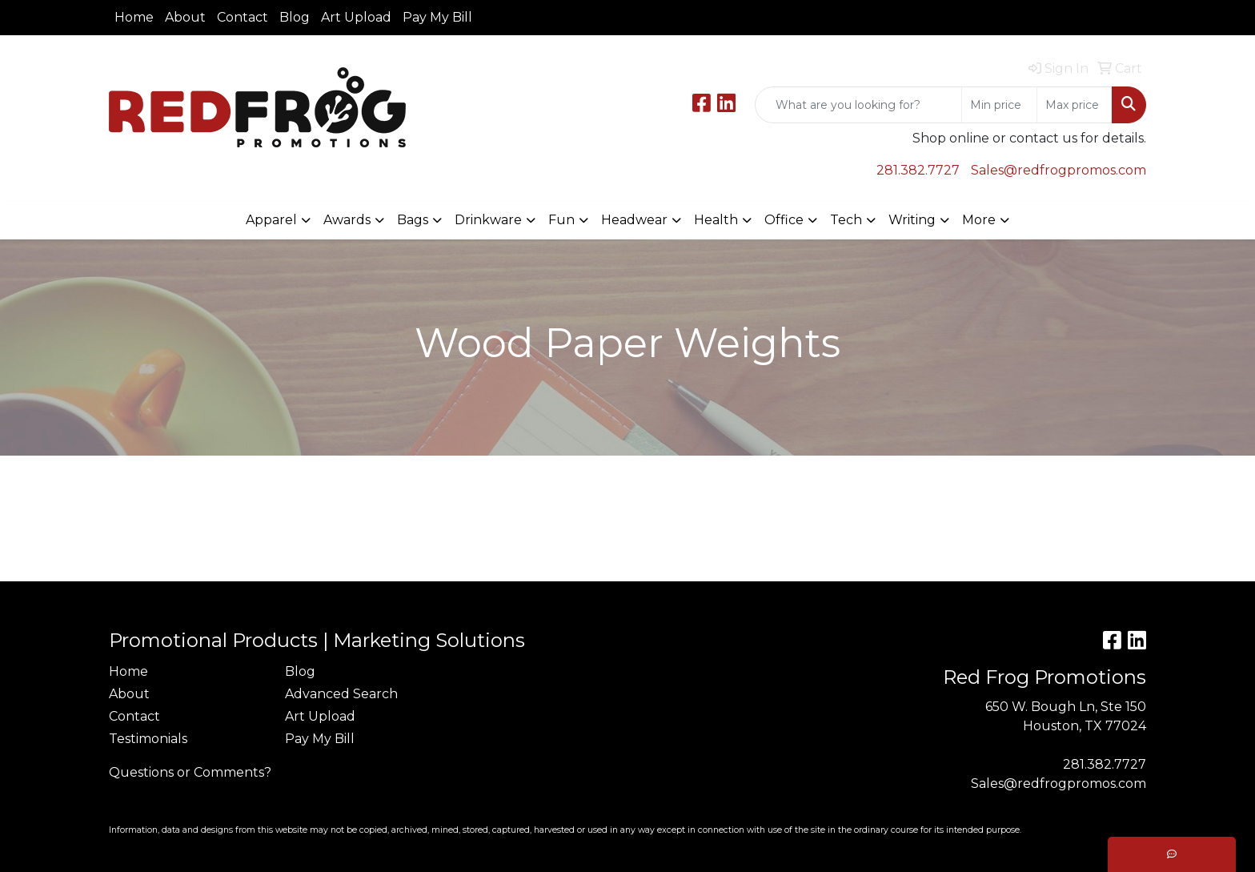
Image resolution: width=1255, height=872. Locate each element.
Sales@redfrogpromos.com (1058, 170)
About (185, 17)
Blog (294, 17)
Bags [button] (412, 219)
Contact (242, 17)
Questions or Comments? (190, 772)
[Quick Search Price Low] (999, 104)
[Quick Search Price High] (1074, 104)
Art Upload (356, 17)
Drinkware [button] (488, 219)
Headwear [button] (634, 219)
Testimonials (148, 738)
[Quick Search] (858, 104)
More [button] (979, 219)
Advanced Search (341, 693)
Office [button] (784, 219)
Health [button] (716, 219)
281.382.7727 (918, 170)
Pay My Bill (437, 17)
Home (134, 17)
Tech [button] (846, 219)
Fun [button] (561, 219)
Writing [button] (912, 219)
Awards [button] (347, 219)
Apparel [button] (271, 219)
